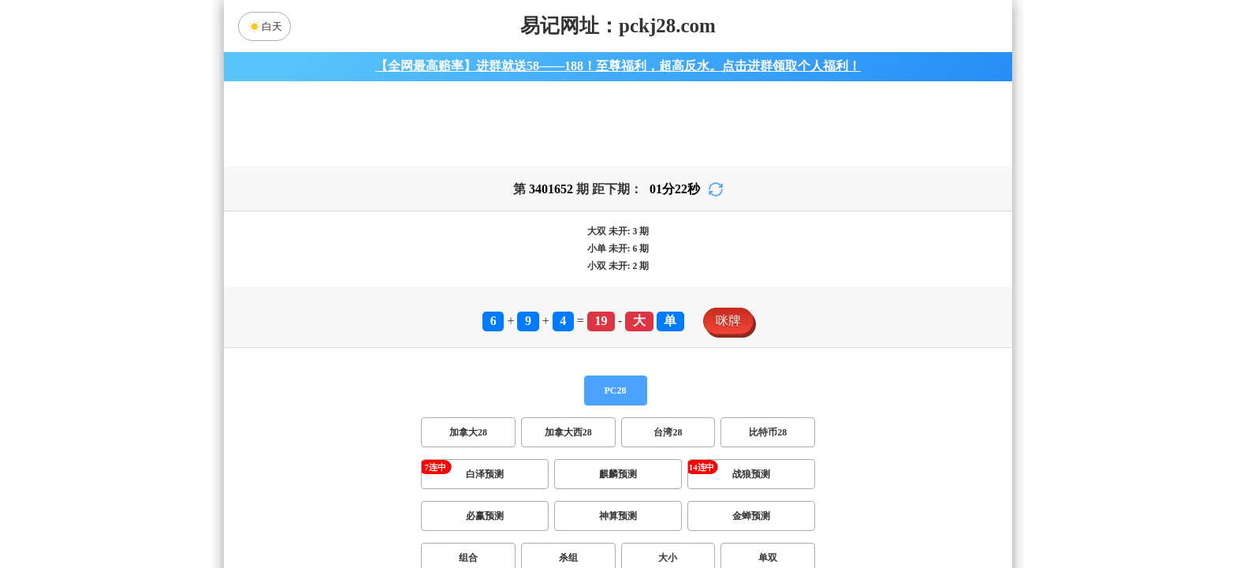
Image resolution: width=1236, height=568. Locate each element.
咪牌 (728, 330)
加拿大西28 (568, 441)
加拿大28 (468, 441)
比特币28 (768, 441)
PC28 (616, 399)
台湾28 (667, 441)
